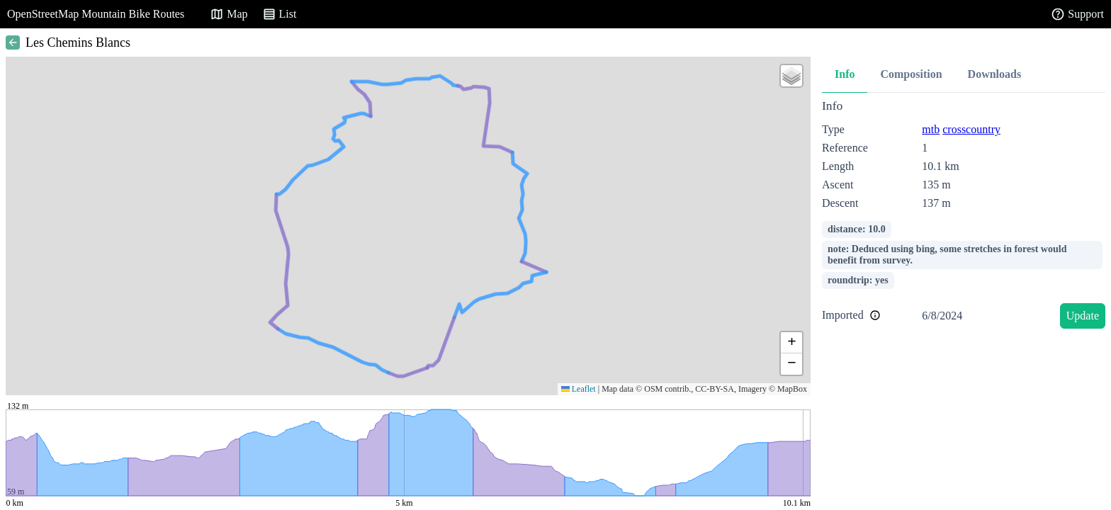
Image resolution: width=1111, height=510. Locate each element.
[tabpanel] (963, 216)
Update (1082, 316)
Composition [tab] (911, 74)
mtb (931, 129)
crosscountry (971, 129)
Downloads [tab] (995, 74)
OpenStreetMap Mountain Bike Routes (95, 14)
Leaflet (578, 389)
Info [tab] (845, 74)
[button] (791, 75)
